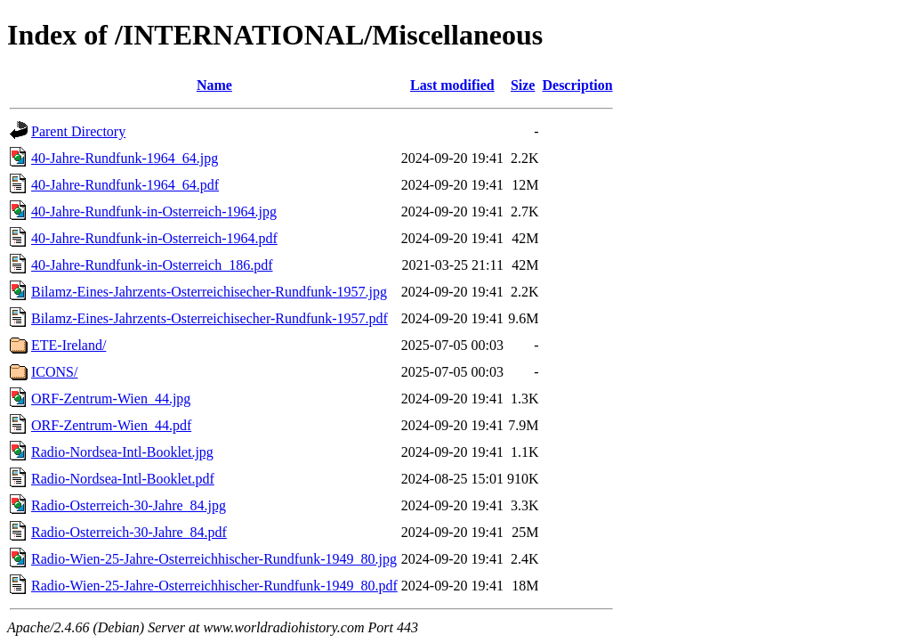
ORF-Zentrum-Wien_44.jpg (110, 398)
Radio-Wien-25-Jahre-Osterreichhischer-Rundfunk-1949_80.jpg (214, 558)
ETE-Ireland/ (68, 345)
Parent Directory (78, 131)
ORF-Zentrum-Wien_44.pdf (111, 425)
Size (523, 85)
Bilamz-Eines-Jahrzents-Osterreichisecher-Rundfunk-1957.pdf (209, 318)
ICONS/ (54, 371)
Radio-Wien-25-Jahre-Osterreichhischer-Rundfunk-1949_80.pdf (214, 585)
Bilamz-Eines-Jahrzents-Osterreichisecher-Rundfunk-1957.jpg (209, 291)
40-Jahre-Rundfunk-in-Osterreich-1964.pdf (154, 238)
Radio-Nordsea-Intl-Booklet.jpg (122, 452)
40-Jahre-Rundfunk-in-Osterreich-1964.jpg (154, 211)
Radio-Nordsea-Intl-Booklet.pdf (122, 478)
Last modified (452, 85)
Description (577, 85)
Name (214, 85)
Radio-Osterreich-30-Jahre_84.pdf (129, 532)
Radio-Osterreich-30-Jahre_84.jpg (128, 505)
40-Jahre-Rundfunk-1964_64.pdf (125, 184)
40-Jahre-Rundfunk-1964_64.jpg (124, 158)
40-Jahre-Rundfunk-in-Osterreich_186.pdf (151, 265)
